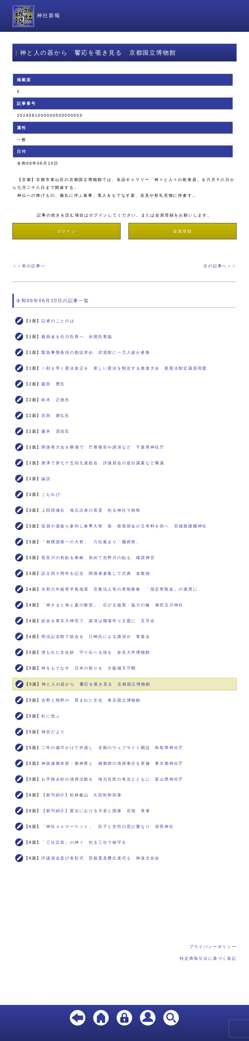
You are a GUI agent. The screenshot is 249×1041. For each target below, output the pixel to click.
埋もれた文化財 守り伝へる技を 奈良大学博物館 (95, 652)
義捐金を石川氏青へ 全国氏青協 (76, 336)
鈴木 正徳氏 (55, 399)
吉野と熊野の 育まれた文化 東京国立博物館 (91, 700)
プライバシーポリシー (213, 946)
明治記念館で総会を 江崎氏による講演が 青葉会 (95, 636)
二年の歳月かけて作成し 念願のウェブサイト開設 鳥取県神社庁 (112, 747)
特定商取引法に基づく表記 (208, 958)
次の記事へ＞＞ (220, 266)
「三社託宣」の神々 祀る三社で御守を (83, 842)
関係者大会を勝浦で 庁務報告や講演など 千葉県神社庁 (102, 447)
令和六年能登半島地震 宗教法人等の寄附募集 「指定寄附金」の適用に (119, 589)
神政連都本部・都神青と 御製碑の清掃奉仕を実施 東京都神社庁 (112, 763)
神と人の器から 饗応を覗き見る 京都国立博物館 (96, 684)
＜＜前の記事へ (29, 266)
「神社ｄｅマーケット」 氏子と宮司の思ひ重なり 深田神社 (107, 826)
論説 (46, 478)
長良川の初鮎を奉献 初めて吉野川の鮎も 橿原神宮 (98, 557)
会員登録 (182, 231)
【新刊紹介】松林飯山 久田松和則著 (81, 795)
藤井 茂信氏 (55, 431)
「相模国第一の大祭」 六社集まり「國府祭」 (91, 542)
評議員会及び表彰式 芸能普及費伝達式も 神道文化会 (100, 858)
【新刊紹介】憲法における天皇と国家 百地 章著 (95, 810)
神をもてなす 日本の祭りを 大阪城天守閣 (88, 668)
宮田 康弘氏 (55, 415)
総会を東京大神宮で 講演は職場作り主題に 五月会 (98, 620)
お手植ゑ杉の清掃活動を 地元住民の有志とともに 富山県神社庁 (112, 779)
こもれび (50, 494)
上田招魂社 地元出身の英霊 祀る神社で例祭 (91, 510)
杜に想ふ (50, 716)
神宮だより (53, 732)
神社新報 (36, 15)
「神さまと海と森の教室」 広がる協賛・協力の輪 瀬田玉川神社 (112, 605)
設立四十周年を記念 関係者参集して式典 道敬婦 (95, 573)
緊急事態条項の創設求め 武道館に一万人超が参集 (95, 352)
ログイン (66, 231)
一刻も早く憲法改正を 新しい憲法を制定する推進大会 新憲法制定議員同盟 (124, 368)
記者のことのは (58, 321)
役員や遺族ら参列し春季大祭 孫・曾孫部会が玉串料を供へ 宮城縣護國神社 (124, 526)
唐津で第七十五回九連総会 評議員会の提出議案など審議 (102, 463)
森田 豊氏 (53, 384)
